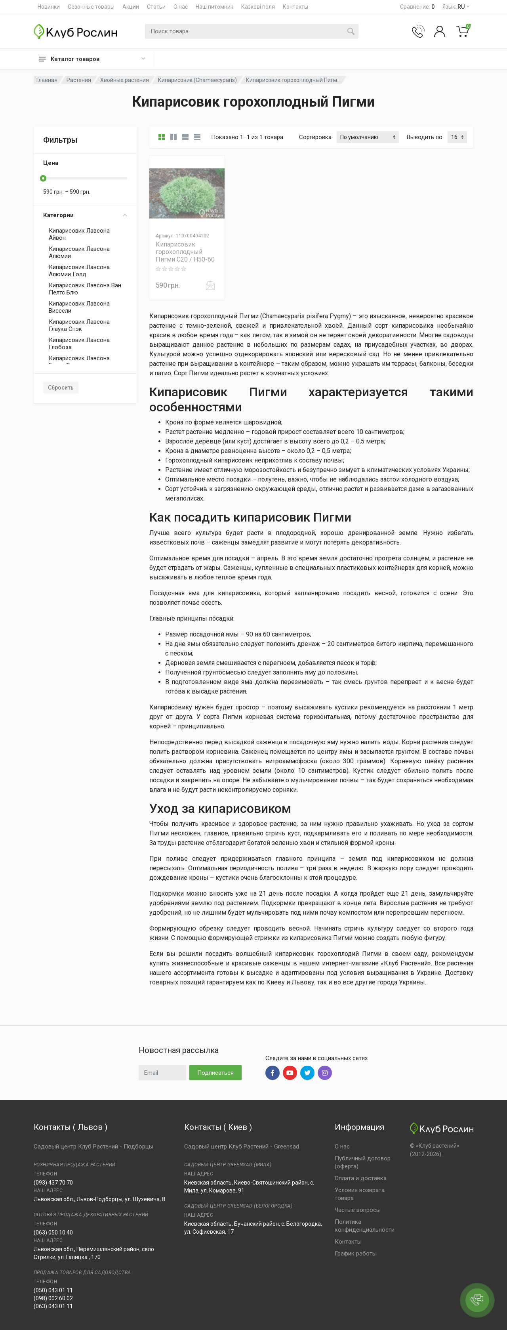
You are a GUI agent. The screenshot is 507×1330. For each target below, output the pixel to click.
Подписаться (215, 1072)
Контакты (295, 7)
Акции (130, 7)
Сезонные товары (91, 7)
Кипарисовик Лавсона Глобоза (79, 343)
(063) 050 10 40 (53, 1232)
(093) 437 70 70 (53, 1182)
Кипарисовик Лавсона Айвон (79, 234)
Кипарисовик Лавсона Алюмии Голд (79, 271)
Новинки (49, 7)
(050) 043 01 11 (53, 1290)
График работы (356, 1253)
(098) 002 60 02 (53, 1298)
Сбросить (61, 387)
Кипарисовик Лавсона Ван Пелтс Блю (85, 289)
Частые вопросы (358, 1209)
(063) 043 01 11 (53, 1306)
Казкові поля (258, 7)
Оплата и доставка (361, 1178)
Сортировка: (316, 137)
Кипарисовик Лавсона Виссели (79, 307)
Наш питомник (214, 7)
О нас (180, 7)
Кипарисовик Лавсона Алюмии (79, 252)
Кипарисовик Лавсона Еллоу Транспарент (79, 362)
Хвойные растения (124, 80)
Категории (85, 215)
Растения (79, 80)
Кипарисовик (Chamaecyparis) (197, 80)
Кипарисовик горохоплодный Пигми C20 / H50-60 (185, 252)
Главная (46, 80)
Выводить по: (425, 137)
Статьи (156, 7)
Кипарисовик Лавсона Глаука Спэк (79, 325)
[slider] (43, 178)
